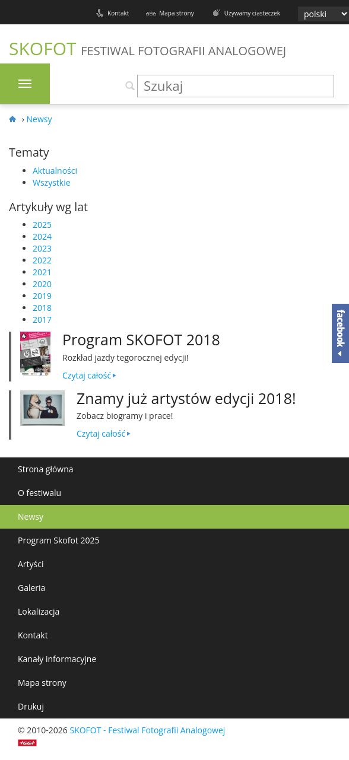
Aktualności (55, 170)
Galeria (31, 587)
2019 (42, 295)
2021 (42, 272)
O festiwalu (39, 492)
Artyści (31, 564)
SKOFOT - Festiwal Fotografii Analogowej (147, 730)
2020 (42, 284)
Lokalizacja (38, 611)
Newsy (30, 516)
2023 (42, 248)
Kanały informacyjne (57, 658)
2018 (42, 307)
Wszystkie (52, 182)
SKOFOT (147, 48)
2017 (42, 319)
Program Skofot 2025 (59, 540)
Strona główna (46, 469)
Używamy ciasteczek (252, 13)
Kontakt (118, 13)
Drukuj (31, 706)
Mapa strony (176, 13)
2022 (42, 260)
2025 (42, 224)
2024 (42, 236)
